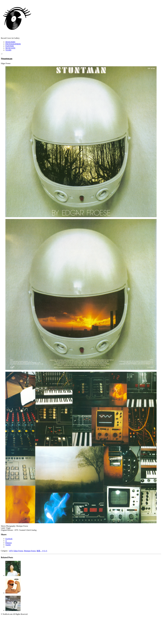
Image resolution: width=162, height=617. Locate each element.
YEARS (8, 50)
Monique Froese (30, 551)
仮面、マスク (42, 551)
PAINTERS (9, 46)
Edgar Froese (18, 551)
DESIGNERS (10, 42)
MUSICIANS (10, 48)
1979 (11, 551)
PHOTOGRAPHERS (13, 44)
